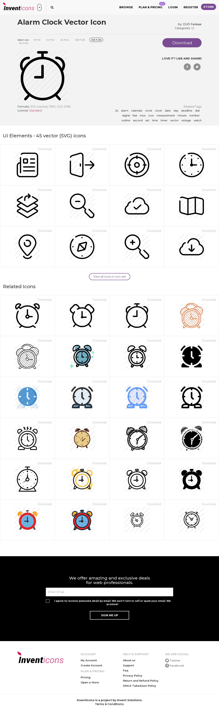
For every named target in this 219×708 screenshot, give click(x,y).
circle (148, 110)
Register (191, 7)
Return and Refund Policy (140, 680)
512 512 (23, 43)
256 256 (96, 39)
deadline (186, 110)
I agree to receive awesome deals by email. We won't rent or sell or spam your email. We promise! (112, 602)
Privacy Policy (132, 675)
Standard (35, 110)
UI (192, 28)
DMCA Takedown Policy (139, 685)
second (138, 120)
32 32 (50, 39)
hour (143, 115)
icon (151, 115)
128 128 (80, 39)
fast (135, 115)
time (155, 120)
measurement (166, 115)
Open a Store (90, 682)
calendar (136, 110)
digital (126, 115)
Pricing (85, 677)
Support (128, 665)
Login (173, 7)
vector (174, 120)
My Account (89, 660)
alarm (124, 110)
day (176, 110)
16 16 (36, 39)
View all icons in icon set (109, 276)
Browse (126, 7)
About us (129, 660)
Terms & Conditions (109, 704)
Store (208, 7)
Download (45, 149)
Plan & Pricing (152, 5)
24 (116, 110)
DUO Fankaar (192, 24)
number (194, 115)
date (168, 110)
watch (198, 120)
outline (125, 120)
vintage (186, 120)
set (147, 120)
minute (182, 115)
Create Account (91, 665)
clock (158, 110)
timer (164, 120)
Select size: (23, 39)
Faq (125, 670)
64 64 (65, 39)
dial (197, 110)
